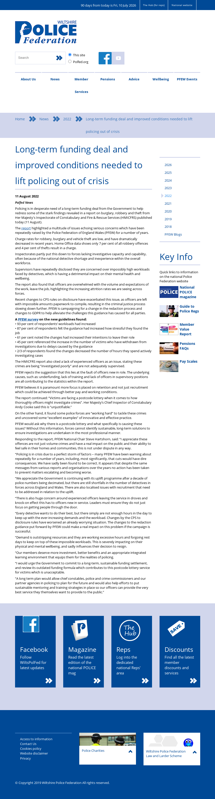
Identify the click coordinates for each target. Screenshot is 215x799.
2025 (168, 172)
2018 (168, 226)
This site (79, 55)
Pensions (107, 79)
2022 (67, 119)
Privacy (25, 758)
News (54, 79)
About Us (28, 79)
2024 (168, 180)
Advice (134, 79)
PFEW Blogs (173, 234)
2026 (168, 165)
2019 (168, 219)
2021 (168, 203)
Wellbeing (161, 79)
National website (182, 5)
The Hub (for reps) (154, 5)
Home (20, 119)
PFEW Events (187, 79)
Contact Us (28, 743)
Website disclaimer (34, 753)
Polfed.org (80, 62)
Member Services (81, 85)
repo (24, 228)
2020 (168, 211)
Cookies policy (30, 748)
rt (29, 228)
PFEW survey (28, 319)
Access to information (36, 739)
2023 (168, 188)
